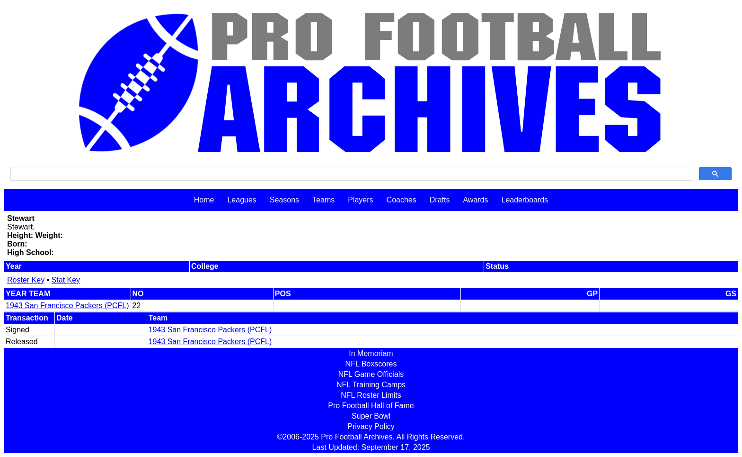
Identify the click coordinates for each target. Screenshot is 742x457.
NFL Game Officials (371, 374)
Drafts (440, 200)
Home (204, 200)
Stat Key (66, 280)
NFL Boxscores (371, 364)
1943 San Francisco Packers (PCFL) (67, 306)
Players (360, 200)
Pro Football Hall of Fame (371, 406)
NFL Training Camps (371, 385)
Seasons (284, 200)
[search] (350, 174)
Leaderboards (524, 200)
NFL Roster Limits (371, 395)
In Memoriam (371, 353)
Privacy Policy (371, 426)
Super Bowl (371, 416)
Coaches (401, 200)
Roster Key (25, 280)
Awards (475, 200)
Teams (323, 200)
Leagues (241, 200)
